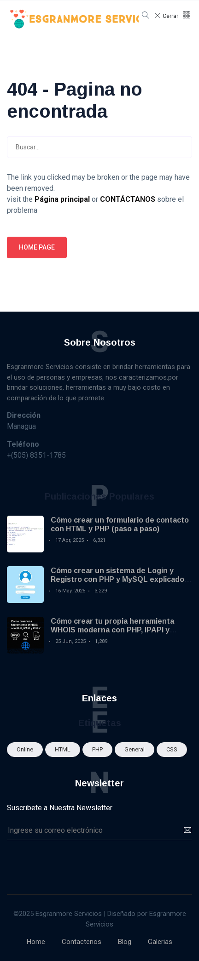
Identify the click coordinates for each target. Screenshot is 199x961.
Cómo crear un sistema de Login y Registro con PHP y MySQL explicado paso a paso (117, 579)
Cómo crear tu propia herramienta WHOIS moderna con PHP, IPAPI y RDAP (112, 630)
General (134, 749)
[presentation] (77, 863)
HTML (62, 749)
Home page (37, 247)
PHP (97, 749)
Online (25, 749)
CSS (171, 749)
